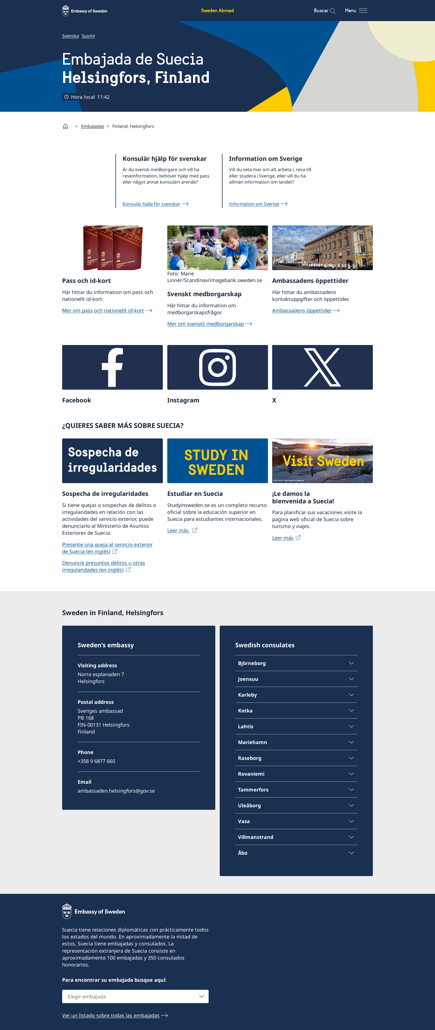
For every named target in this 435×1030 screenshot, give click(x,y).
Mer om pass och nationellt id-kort (103, 310)
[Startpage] (67, 126)
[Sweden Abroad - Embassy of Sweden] (90, 10)
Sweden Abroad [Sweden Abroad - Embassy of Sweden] (217, 10)
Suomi (88, 36)
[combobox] (135, 996)
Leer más (178, 530)
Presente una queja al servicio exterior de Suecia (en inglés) (107, 547)
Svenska (70, 36)
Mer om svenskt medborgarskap (205, 323)
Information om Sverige (254, 204)
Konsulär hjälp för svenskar (151, 204)
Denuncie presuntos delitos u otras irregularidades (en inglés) (103, 566)
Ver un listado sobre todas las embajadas (111, 1015)
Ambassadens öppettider (302, 310)
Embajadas (92, 126)
